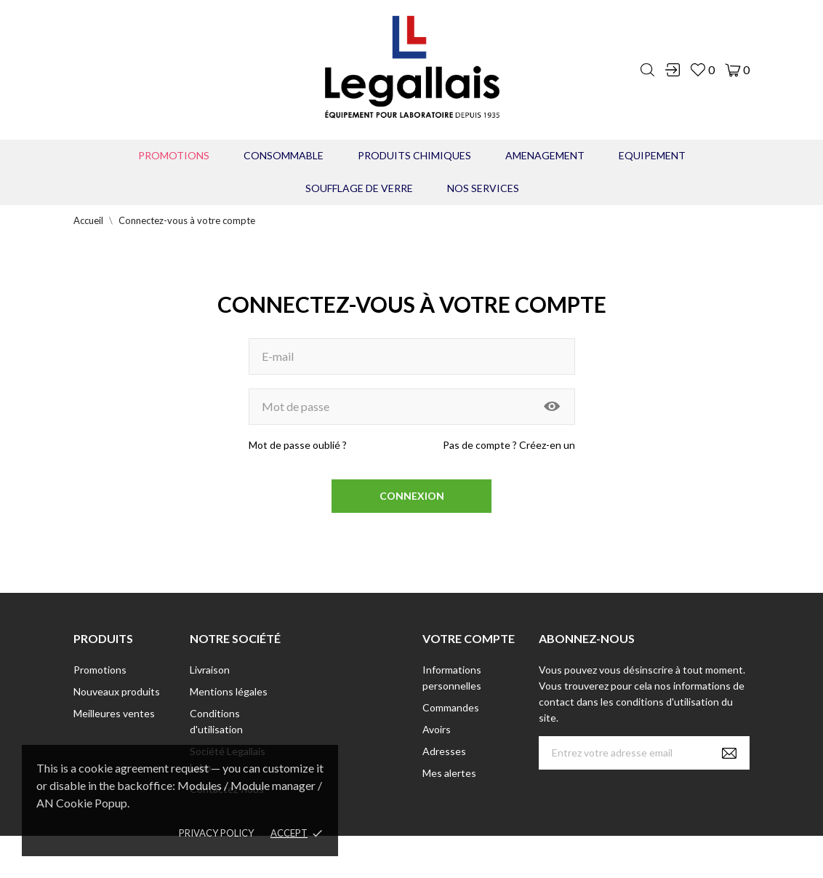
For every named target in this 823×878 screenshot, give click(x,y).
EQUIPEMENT (652, 155)
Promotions (173, 155)
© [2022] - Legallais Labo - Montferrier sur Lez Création (385, 856)
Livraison (210, 669)
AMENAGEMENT (545, 155)
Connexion (412, 496)
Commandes (450, 707)
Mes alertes (449, 773)
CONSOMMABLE (284, 155)
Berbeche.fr (536, 856)
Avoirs (436, 729)
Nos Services (483, 188)
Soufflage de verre (359, 188)
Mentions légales (229, 691)
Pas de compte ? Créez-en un (509, 445)
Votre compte (468, 638)
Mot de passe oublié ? (298, 445)
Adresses (444, 751)
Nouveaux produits (116, 691)
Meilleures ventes (114, 713)
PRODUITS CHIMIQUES (414, 155)
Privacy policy (216, 833)
